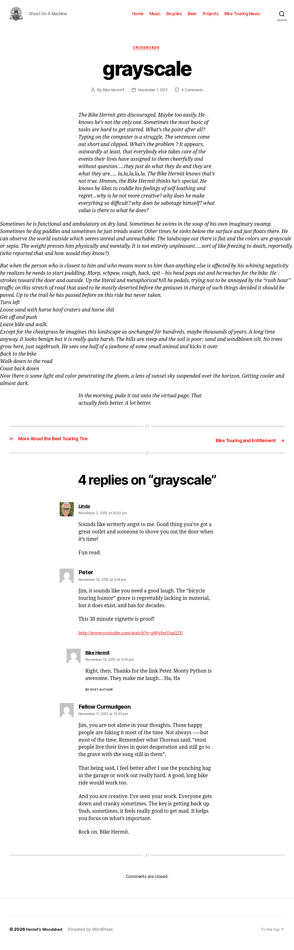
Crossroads (147, 56)
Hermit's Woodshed (46, 936)
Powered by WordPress (94, 936)
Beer (192, 17)
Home (138, 17)
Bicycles (174, 17)
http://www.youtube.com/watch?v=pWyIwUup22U (137, 640)
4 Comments (194, 98)
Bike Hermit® (112, 98)
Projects (211, 17)
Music (155, 17)
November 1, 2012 (153, 98)
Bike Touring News (242, 17)
